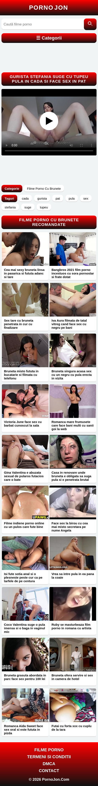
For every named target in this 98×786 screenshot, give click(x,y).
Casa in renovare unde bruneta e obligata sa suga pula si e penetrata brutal (71, 476)
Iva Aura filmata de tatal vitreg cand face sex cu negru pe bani (69, 324)
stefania (10, 207)
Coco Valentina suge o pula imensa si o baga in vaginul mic (24, 628)
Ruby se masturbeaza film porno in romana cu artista (71, 626)
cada (25, 198)
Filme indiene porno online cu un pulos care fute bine (24, 525)
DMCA (49, 763)
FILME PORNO (49, 750)
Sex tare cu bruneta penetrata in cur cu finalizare (18, 324)
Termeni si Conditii (49, 756)
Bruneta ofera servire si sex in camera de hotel (72, 677)
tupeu (44, 207)
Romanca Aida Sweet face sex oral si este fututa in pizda (23, 729)
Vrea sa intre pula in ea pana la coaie (73, 575)
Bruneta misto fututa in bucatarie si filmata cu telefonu (21, 374)
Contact (49, 770)
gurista (42, 198)
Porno (48, 7)
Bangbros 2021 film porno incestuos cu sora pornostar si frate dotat (73, 273)
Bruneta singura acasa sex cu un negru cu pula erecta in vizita (72, 374)
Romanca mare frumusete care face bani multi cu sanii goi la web (73, 425)
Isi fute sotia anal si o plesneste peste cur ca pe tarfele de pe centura (23, 577)
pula (72, 198)
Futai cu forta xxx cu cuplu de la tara (71, 727)
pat (58, 198)
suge (27, 207)
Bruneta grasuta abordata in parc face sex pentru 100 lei (25, 677)
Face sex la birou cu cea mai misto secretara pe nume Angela (70, 526)
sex (85, 198)
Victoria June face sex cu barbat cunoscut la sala (23, 423)
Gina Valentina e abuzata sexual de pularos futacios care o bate (24, 476)
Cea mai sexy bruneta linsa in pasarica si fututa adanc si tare (24, 273)
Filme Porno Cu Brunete (44, 188)
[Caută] (90, 24)
